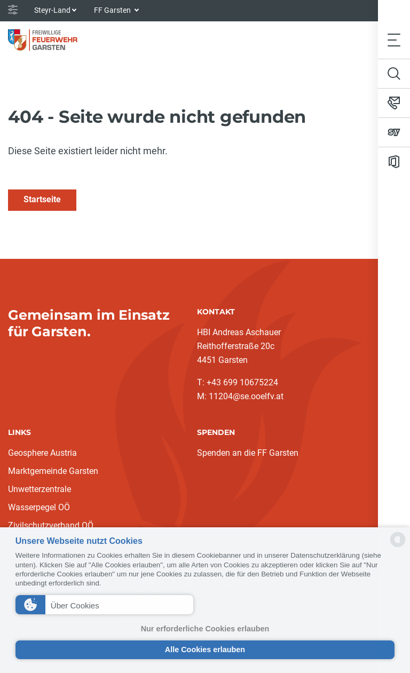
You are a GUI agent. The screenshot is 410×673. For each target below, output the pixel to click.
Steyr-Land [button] (52, 10)
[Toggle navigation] (394, 39)
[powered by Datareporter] (397, 546)
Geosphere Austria (42, 453)
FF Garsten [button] (113, 10)
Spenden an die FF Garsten (247, 453)
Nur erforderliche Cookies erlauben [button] (205, 628)
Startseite (42, 199)
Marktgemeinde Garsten (53, 471)
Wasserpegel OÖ (39, 507)
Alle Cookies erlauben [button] (205, 649)
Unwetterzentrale (39, 489)
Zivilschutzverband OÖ (50, 525)
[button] (104, 604)
